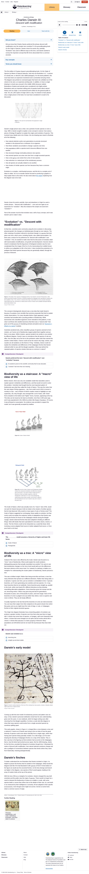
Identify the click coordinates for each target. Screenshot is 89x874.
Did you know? (10, 40)
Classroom (4, 857)
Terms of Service (27, 872)
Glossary (3, 855)
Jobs (11, 1)
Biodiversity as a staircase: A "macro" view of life (71, 42)
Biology (14, 12)
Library (6, 12)
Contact (7, 1)
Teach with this (45, 31)
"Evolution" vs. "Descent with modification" (69, 40)
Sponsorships (49, 868)
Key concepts (10, 60)
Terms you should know (13, 64)
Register (16, 1)
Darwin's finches (62, 49)
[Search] (71, 2)
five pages (39, 175)
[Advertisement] (72, 63)
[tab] (64, 33)
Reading (12, 31)
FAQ (25, 859)
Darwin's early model (63, 47)
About (2, 1)
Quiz (29, 31)
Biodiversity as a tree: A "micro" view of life (69, 45)
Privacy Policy (20, 872)
